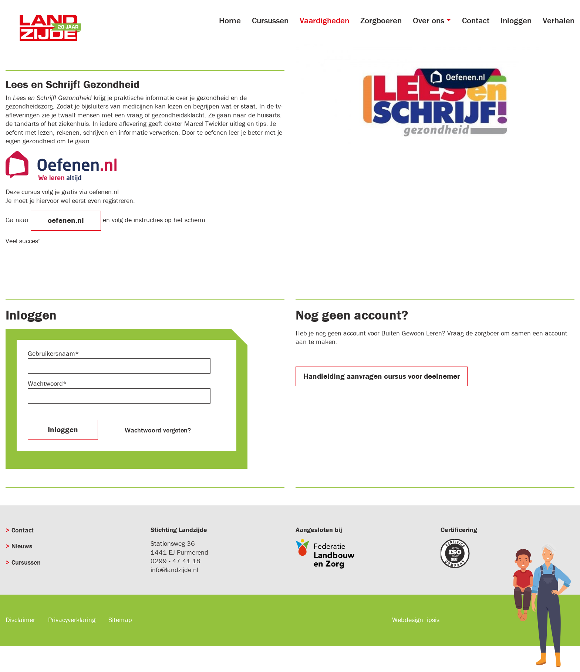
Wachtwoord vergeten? (158, 430)
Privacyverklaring (71, 619)
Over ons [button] (428, 20)
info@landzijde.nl (174, 569)
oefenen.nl (66, 220)
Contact (475, 20)
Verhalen (558, 20)
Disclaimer (20, 619)
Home (230, 20)
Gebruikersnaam (51, 353)
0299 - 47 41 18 (175, 560)
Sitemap (120, 619)
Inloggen (516, 20)
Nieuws (21, 546)
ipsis (433, 619)
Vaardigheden (324, 20)
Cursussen (270, 20)
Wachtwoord (45, 383)
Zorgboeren (381, 20)
